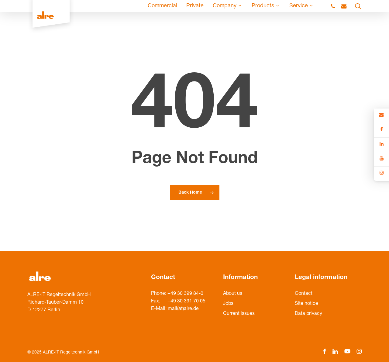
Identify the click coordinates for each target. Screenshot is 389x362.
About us (232, 293)
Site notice (306, 304)
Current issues (239, 314)
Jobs (228, 304)
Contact (303, 293)
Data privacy (308, 314)
